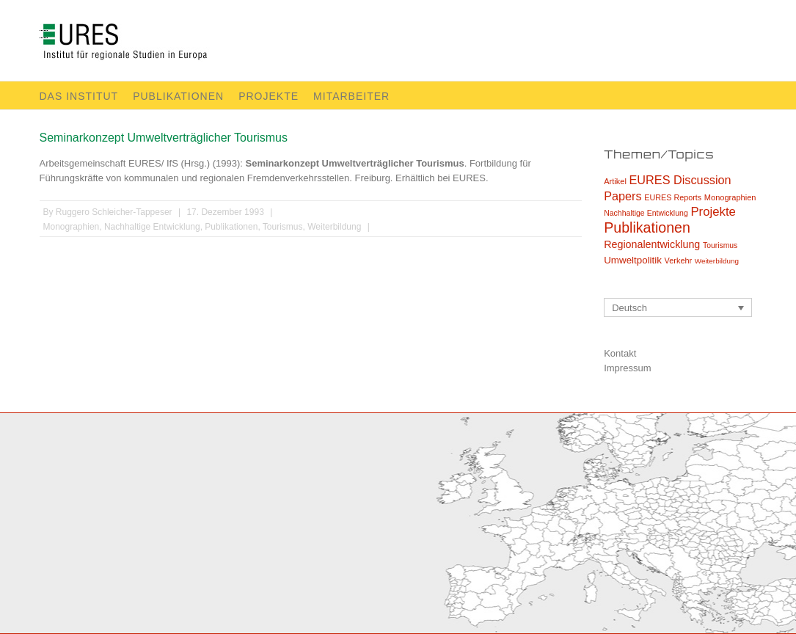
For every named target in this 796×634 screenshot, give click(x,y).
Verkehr (679, 260)
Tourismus (283, 227)
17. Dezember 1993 (224, 212)
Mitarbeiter (351, 96)
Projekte (268, 96)
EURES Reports (672, 197)
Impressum (627, 368)
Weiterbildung (334, 227)
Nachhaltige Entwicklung (152, 227)
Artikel (615, 181)
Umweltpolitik (633, 260)
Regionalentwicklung (652, 244)
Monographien (71, 227)
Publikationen (178, 96)
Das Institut (79, 96)
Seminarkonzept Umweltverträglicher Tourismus (164, 137)
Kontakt (620, 353)
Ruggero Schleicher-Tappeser (114, 212)
